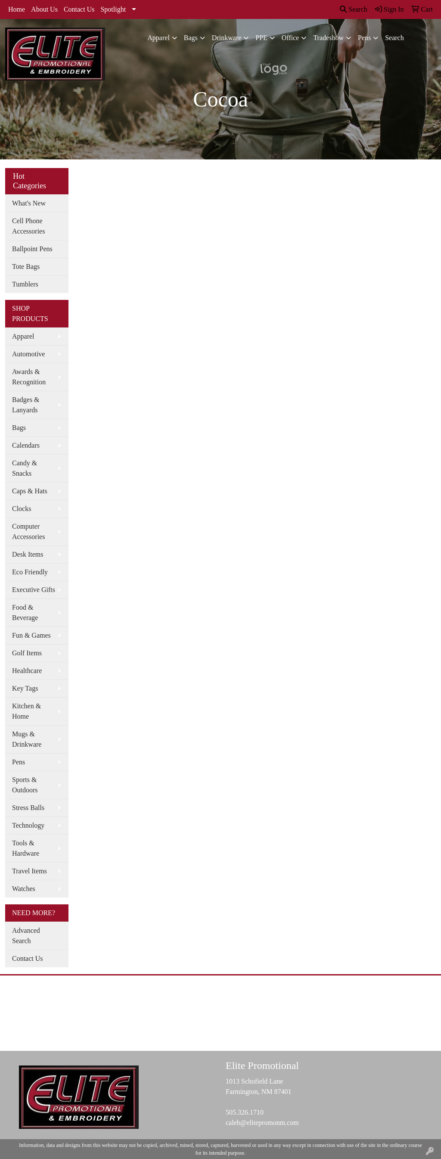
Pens (364, 37)
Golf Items (27, 653)
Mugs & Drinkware (26, 739)
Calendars (26, 445)
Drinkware (226, 37)
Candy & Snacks (24, 468)
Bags (191, 37)
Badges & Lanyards (26, 405)
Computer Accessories (28, 531)
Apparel (158, 37)
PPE (261, 37)
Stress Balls (28, 807)
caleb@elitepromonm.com (262, 1122)
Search (353, 9)
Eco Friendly (30, 572)
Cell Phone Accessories (28, 226)
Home (16, 9)
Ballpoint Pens (32, 248)
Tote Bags (26, 266)
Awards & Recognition (29, 377)
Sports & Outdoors (25, 785)
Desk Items (27, 554)
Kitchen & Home (26, 711)
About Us (44, 9)
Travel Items (29, 871)
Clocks (21, 508)
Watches (23, 888)
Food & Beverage (25, 612)
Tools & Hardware (25, 848)
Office (290, 37)
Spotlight (113, 9)
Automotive (28, 354)
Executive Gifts (33, 589)
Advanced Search (26, 935)
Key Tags (25, 688)
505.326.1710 (245, 1112)
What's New (29, 203)
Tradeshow (328, 37)
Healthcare (27, 670)
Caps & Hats (29, 491)
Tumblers (25, 284)
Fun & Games (31, 635)
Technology (28, 825)
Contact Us (79, 9)
